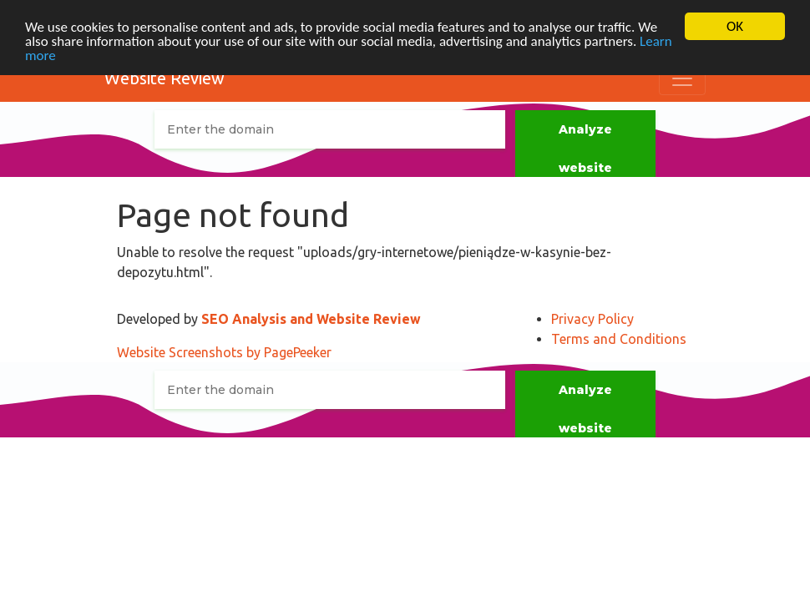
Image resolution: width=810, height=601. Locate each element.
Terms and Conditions (618, 338)
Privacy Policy (592, 318)
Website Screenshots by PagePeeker (224, 352)
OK (734, 26)
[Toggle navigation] (682, 78)
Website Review (164, 78)
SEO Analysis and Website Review (311, 318)
